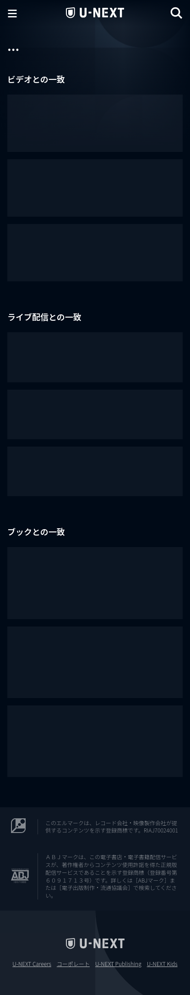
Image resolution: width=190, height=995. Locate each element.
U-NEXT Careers (31, 963)
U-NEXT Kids (162, 963)
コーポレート (73, 963)
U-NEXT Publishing (118, 963)
